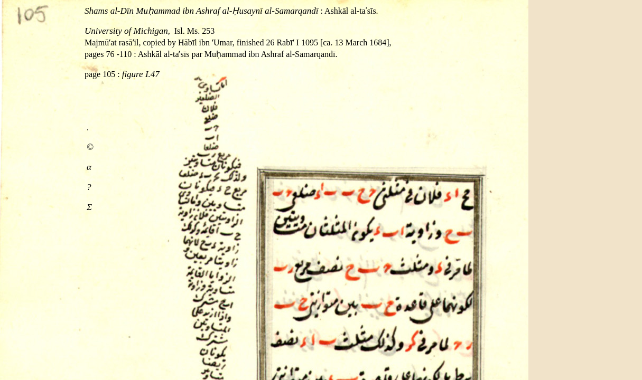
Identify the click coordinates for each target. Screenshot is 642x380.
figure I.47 (141, 74)
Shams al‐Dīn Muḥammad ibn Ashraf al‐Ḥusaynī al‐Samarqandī (201, 11)
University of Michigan (126, 31)
